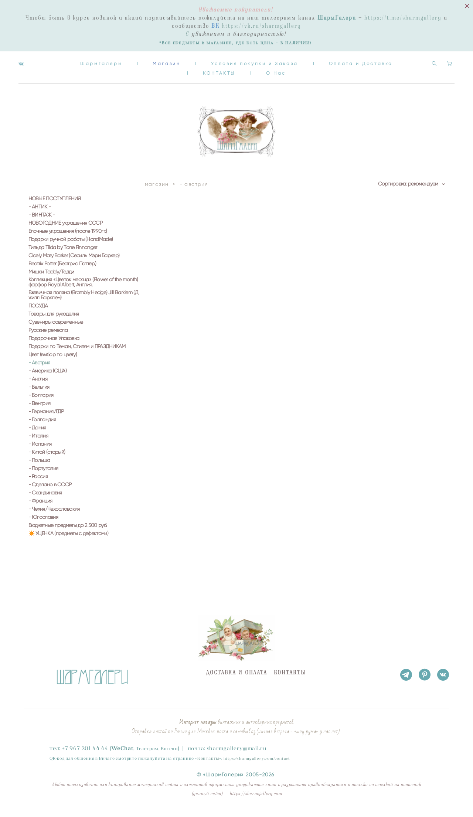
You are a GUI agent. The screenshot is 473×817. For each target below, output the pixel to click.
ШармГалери (140, 61)
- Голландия (42, 427)
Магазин (206, 61)
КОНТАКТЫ (258, 71)
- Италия (38, 443)
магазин (157, 191)
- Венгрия (39, 410)
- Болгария (41, 402)
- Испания (40, 451)
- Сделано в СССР (50, 492)
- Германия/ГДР (46, 419)
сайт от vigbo (38, 800)
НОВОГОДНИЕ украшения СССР (65, 230)
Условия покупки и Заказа (294, 61)
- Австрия (39, 370)
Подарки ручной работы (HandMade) (70, 246)
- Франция (40, 508)
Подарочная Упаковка (53, 345)
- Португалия (43, 476)
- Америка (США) (47, 378)
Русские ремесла (48, 337)
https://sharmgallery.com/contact (257, 743)
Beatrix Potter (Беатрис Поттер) (62, 271)
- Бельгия (39, 394)
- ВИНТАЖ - (41, 222)
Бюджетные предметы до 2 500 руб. (67, 532)
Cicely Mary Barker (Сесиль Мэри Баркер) (74, 263)
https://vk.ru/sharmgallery (261, 26)
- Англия (37, 386)
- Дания (37, 435)
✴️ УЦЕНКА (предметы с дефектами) (68, 541)
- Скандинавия (45, 500)
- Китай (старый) (46, 459)
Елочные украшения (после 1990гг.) (67, 238)
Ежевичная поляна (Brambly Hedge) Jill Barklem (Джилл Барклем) (83, 302)
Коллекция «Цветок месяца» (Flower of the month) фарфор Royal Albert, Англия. (83, 290)
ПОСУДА (38, 313)
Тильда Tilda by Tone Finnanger (62, 255)
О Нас (316, 71)
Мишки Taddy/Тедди (51, 279)
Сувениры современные (55, 329)
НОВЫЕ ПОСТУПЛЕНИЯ (54, 206)
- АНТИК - (39, 214)
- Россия (38, 484)
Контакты (208, 743)
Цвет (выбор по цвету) (52, 362)
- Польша (39, 467)
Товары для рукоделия (53, 321)
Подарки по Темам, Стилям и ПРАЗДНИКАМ (77, 354)
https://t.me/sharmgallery (403, 18)
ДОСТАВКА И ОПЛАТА (236, 658)
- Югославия (43, 524)
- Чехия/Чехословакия (54, 516)
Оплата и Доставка (180, 71)
